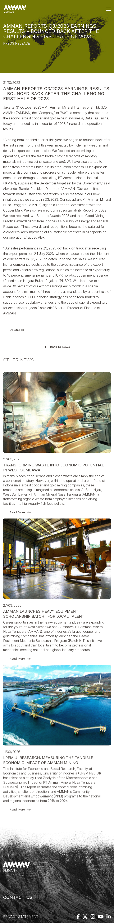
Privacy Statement (20, 916)
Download (17, 329)
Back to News (57, 347)
